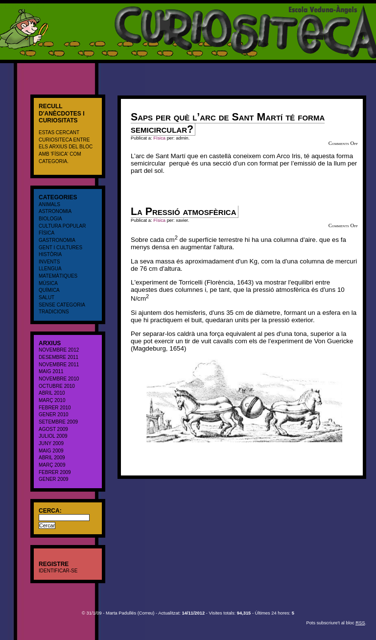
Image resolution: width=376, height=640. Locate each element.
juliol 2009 (53, 436)
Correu (146, 613)
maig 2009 (51, 450)
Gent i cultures (60, 247)
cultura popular (62, 226)
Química (49, 290)
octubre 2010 (57, 386)
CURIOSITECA (22, 7)
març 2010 (52, 400)
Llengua (50, 268)
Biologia (50, 218)
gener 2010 (54, 414)
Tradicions (54, 311)
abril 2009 (52, 457)
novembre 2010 (59, 378)
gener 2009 (54, 479)
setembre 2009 (58, 422)
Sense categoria (62, 305)
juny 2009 (51, 443)
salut (46, 297)
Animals (49, 204)
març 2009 (52, 465)
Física (46, 233)
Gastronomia (57, 240)
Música (48, 283)
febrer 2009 (55, 472)
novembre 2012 (59, 350)
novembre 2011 (59, 364)
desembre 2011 (58, 357)
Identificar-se (58, 570)
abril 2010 (52, 393)
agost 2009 (53, 429)
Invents (49, 261)
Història (50, 254)
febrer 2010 (55, 407)
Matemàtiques (58, 276)
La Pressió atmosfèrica (183, 211)
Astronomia (55, 211)
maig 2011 (51, 371)
